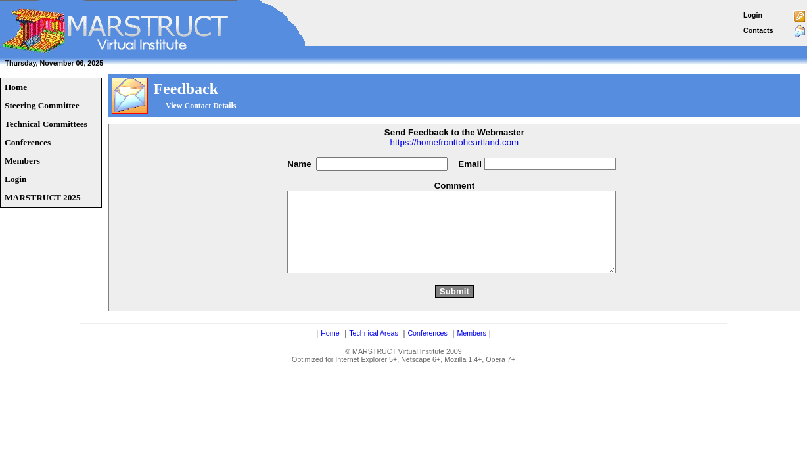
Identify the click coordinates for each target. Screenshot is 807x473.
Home (330, 349)
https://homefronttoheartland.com (454, 142)
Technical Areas (373, 349)
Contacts (758, 30)
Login (752, 15)
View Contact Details (201, 105)
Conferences (427, 349)
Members (471, 349)
